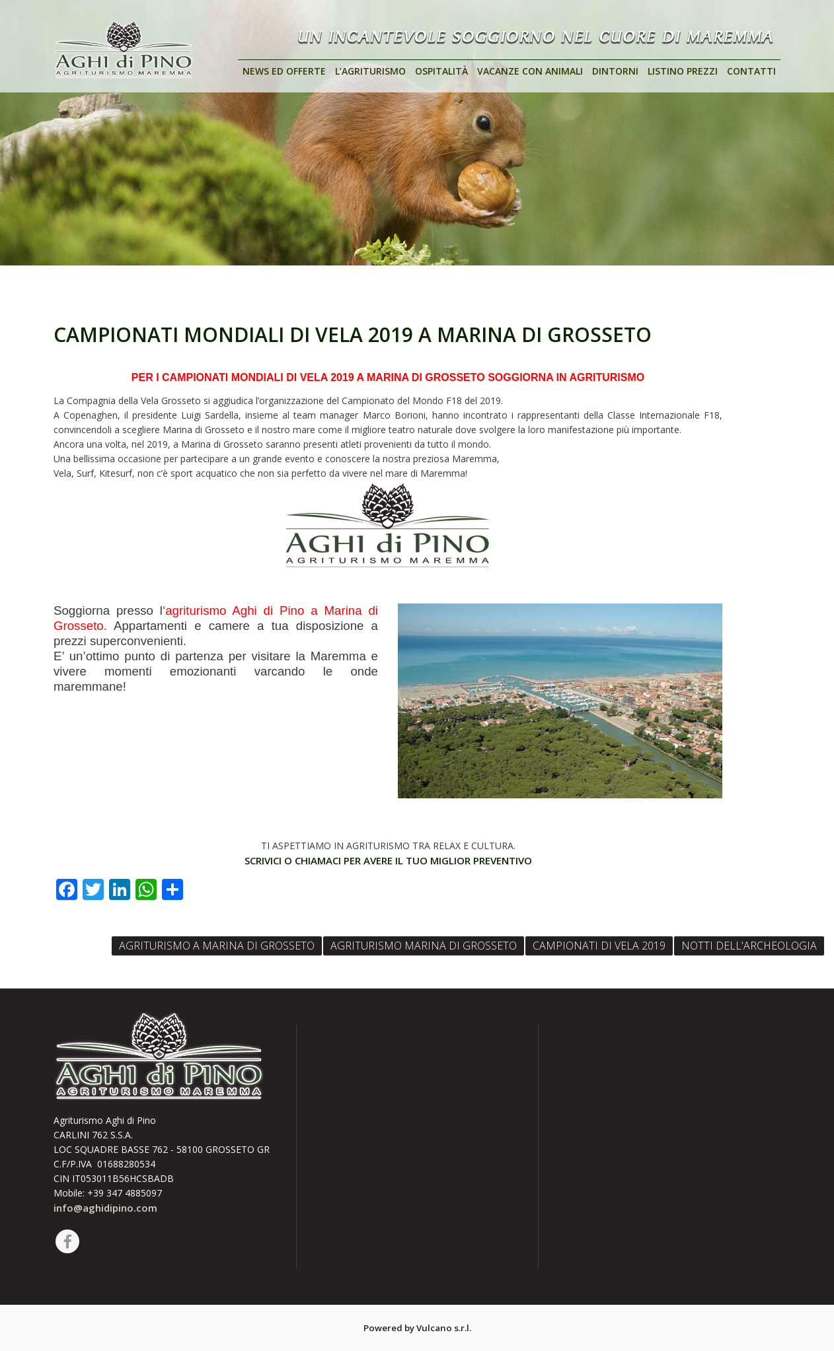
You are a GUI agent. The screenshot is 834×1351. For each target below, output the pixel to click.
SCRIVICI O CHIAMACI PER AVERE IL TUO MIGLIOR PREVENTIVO (388, 860)
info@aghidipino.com (105, 1207)
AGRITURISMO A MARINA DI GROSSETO (217, 945)
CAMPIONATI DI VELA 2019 (599, 945)
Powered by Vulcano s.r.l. (417, 1328)
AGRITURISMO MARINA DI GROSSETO (423, 945)
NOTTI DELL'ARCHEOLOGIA (749, 945)
